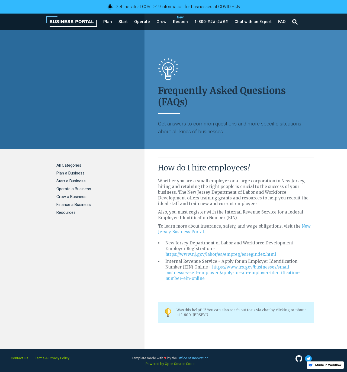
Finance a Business (73, 204)
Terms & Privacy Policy (52, 358)
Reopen (180, 21)
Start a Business (71, 181)
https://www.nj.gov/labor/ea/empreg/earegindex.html (220, 254)
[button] (107, 22)
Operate (142, 21)
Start (123, 21)
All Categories (68, 165)
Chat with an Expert (253, 21)
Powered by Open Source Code (170, 364)
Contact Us (19, 358)
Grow (161, 21)
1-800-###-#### (211, 21)
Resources (66, 212)
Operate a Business (73, 188)
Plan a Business (70, 173)
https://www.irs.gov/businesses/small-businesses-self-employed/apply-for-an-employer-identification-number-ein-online (232, 272)
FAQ (282, 21)
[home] (71, 21)
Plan (107, 21)
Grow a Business (71, 196)
